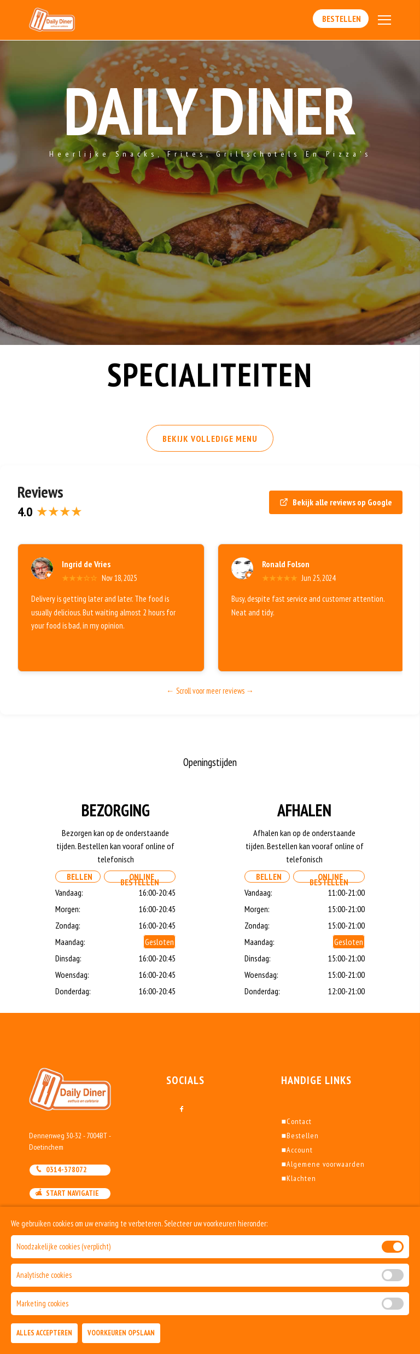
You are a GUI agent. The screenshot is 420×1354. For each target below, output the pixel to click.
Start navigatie (67, 1195)
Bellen (77, 878)
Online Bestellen (139, 878)
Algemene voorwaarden (322, 1166)
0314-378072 (61, 1171)
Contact (296, 1123)
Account (296, 1151)
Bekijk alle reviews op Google (335, 503)
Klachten (298, 1180)
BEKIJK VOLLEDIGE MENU (210, 439)
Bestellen (340, 19)
